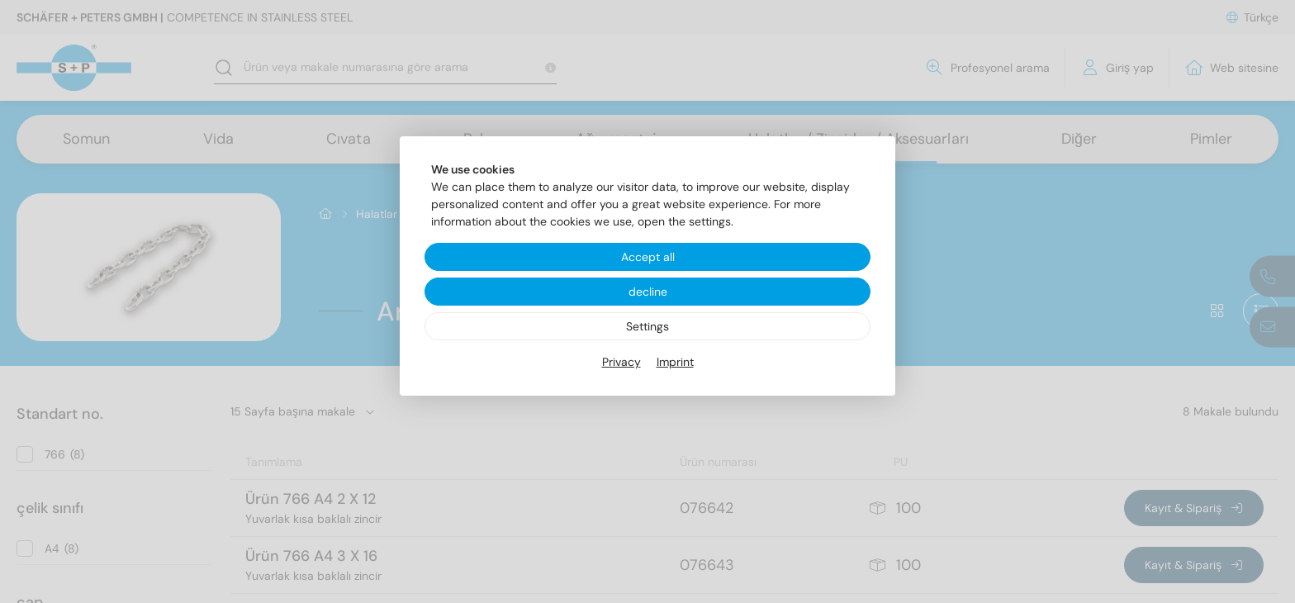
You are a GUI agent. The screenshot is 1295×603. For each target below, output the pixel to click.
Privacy (621, 361)
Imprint (675, 361)
